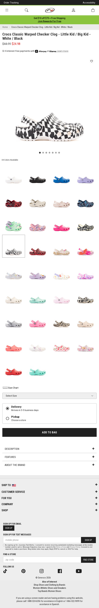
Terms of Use (61, 547)
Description (49, 448)
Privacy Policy (75, 547)
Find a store (9, 554)
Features (49, 457)
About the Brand (49, 465)
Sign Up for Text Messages (17, 534)
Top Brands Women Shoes (49, 591)
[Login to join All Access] (49, 18)
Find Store (88, 560)
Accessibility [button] (89, 2)
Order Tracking (11, 2)
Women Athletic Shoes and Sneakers (49, 588)
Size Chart (10, 388)
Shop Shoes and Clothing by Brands (49, 585)
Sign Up (8, 528)
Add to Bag (49, 432)
